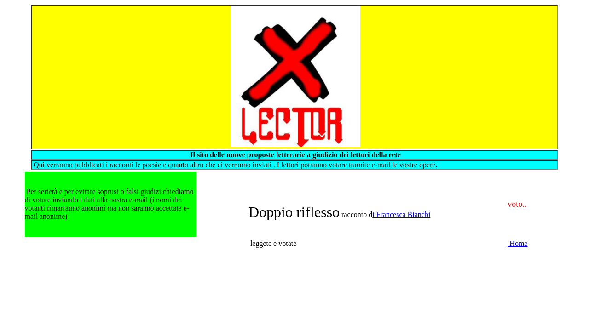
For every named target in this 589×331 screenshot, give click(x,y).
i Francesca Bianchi (401, 214)
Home (517, 243)
